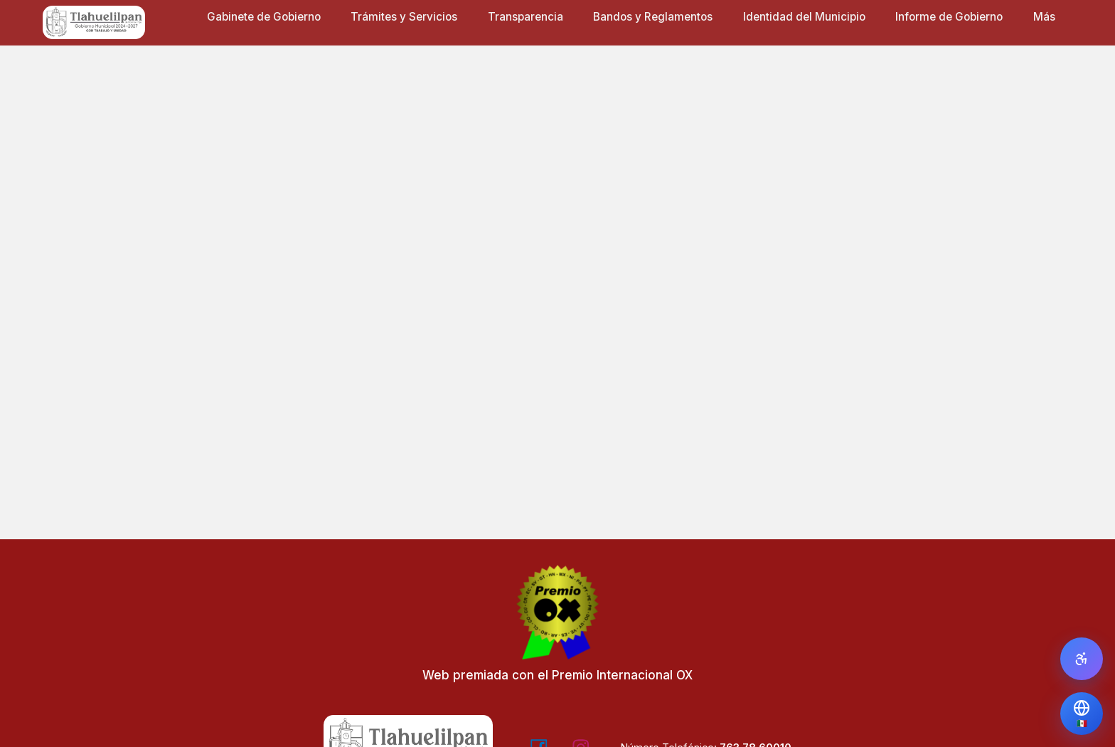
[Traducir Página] (1081, 713)
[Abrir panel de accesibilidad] (1081, 658)
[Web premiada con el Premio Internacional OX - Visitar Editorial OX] (557, 629)
